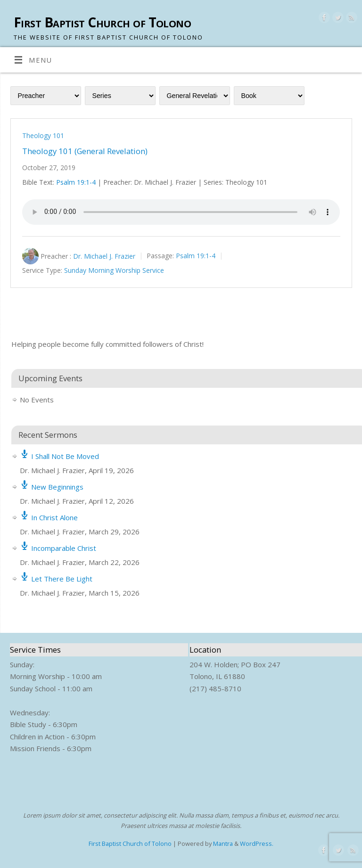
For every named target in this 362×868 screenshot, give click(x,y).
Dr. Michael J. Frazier (104, 256)
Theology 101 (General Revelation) (85, 151)
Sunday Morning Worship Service (114, 270)
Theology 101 (43, 135)
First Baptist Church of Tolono (102, 22)
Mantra (223, 843)
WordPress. (256, 843)
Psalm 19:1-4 (76, 182)
